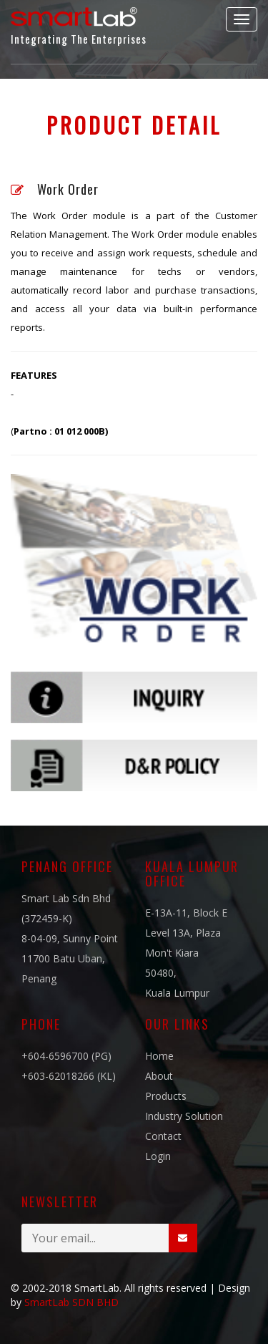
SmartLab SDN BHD (71, 1302)
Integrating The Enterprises (79, 23)
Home (159, 1056)
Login (158, 1156)
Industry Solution (184, 1116)
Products (166, 1096)
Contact (163, 1136)
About (159, 1076)
